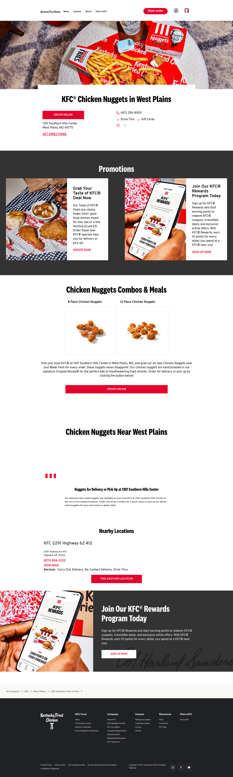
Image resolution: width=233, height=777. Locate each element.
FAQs (161, 720)
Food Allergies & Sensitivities (86, 731)
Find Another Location (116, 580)
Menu (77, 720)
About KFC (111, 720)
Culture (138, 727)
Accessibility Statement (50, 769)
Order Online (63, 115)
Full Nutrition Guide (83, 723)
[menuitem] (66, 12)
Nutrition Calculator (83, 727)
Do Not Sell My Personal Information (102, 765)
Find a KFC (184, 720)
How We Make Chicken (116, 723)
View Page (51, 566)
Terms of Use (60, 765)
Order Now (82, 250)
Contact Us (163, 723)
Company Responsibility (117, 731)
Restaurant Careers (142, 720)
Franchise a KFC (113, 735)
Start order (155, 11)
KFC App (162, 727)
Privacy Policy (46, 765)
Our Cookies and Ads (76, 765)
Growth (138, 731)
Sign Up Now (201, 252)
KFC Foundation (113, 727)
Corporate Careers (142, 723)
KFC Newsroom (113, 742)
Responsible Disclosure (116, 738)
